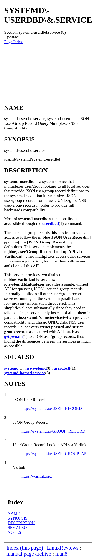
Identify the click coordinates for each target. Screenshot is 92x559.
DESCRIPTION (21, 523)
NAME (14, 513)
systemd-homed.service (24, 373)
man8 (61, 554)
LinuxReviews (63, 548)
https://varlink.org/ (37, 476)
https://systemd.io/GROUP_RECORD (53, 431)
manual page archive (28, 554)
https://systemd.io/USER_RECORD (51, 408)
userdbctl (50, 223)
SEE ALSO (17, 527)
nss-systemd (36, 368)
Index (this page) (24, 548)
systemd (11, 368)
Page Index (13, 41)
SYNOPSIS (18, 518)
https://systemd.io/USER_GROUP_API (54, 453)
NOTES (14, 532)
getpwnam (13, 336)
